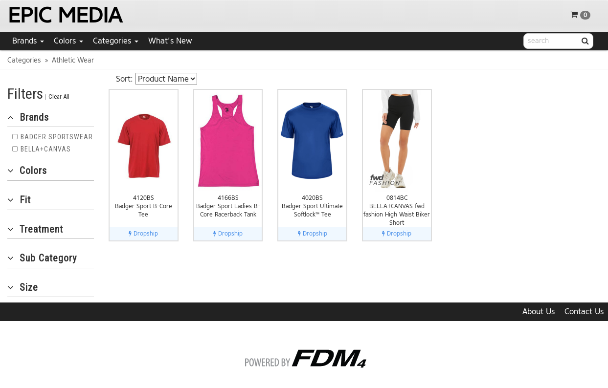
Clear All (58, 96)
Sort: (124, 79)
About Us (538, 311)
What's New (170, 41)
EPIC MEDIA (65, 15)
